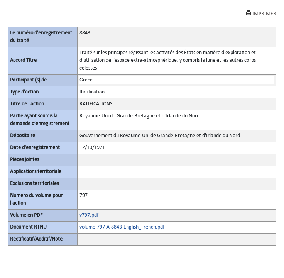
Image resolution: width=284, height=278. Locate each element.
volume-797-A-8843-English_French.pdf (121, 227)
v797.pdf (88, 215)
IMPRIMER (261, 13)
